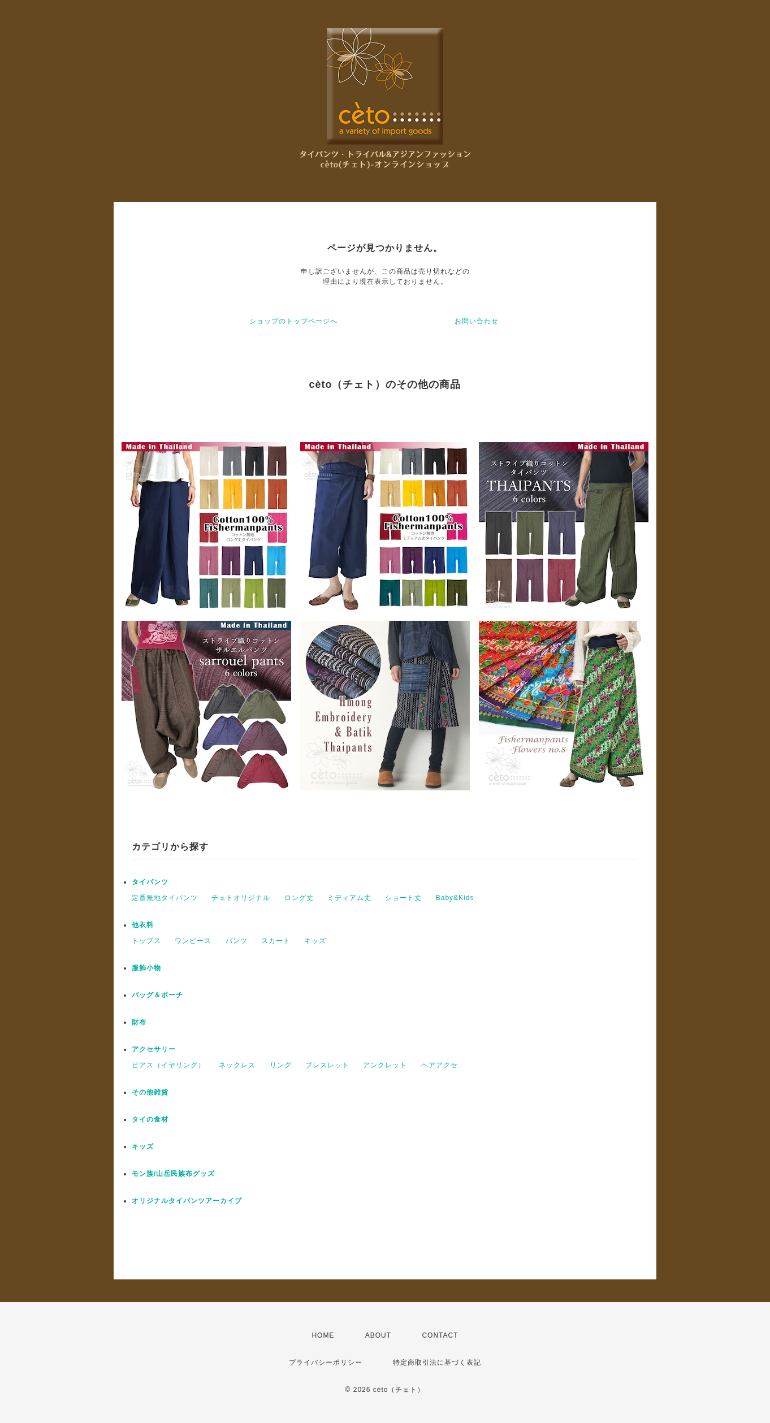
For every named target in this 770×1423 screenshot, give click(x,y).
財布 (139, 1022)
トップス (146, 941)
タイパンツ (150, 882)
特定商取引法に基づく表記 (437, 1362)
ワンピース (193, 941)
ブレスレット (327, 1065)
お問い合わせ (477, 321)
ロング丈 (299, 898)
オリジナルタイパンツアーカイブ (187, 1201)
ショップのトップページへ (293, 321)
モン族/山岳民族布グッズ (173, 1174)
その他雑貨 (150, 1092)
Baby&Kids (455, 898)
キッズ (315, 941)
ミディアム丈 (349, 898)
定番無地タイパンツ (165, 898)
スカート (276, 941)
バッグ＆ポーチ (157, 995)
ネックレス (237, 1065)
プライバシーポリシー (325, 1362)
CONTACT (440, 1335)
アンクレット (385, 1065)
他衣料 (143, 925)
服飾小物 (146, 968)
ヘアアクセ (439, 1065)
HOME (323, 1335)
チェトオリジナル (240, 898)
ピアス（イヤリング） (168, 1065)
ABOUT (378, 1335)
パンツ (237, 941)
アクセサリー (154, 1049)
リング (281, 1065)
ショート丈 (403, 898)
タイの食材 (150, 1119)
